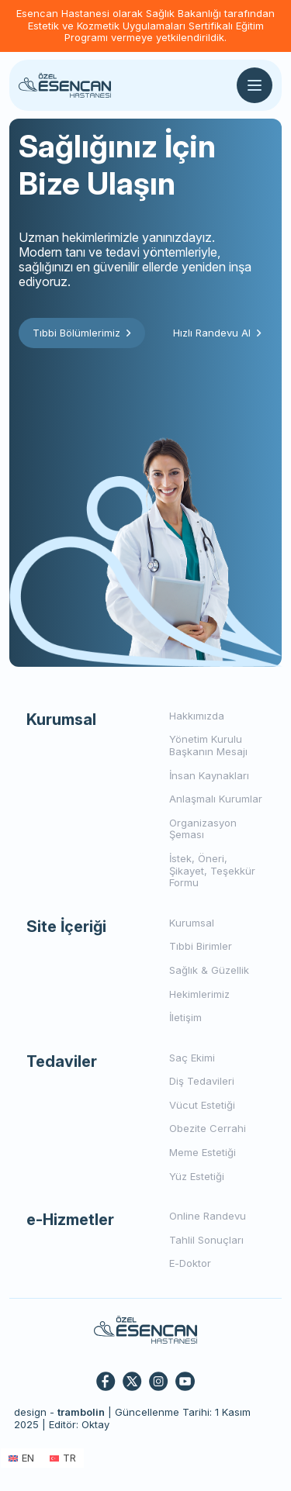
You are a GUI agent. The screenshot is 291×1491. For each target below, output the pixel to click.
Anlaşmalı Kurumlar (215, 798)
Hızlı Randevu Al (217, 332)
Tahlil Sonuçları (206, 1240)
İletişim (185, 1017)
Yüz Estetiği (196, 1176)
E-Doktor (190, 1263)
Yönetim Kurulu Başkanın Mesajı (208, 745)
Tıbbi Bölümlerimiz (82, 332)
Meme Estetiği (202, 1152)
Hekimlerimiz (199, 994)
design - (59, 1412)
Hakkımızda (196, 715)
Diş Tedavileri (201, 1081)
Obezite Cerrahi (207, 1128)
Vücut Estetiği (202, 1105)
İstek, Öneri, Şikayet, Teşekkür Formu (212, 870)
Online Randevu (207, 1216)
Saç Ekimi (192, 1057)
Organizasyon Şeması (203, 828)
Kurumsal (191, 922)
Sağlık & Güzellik (209, 970)
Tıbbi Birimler (200, 946)
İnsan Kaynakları (209, 775)
